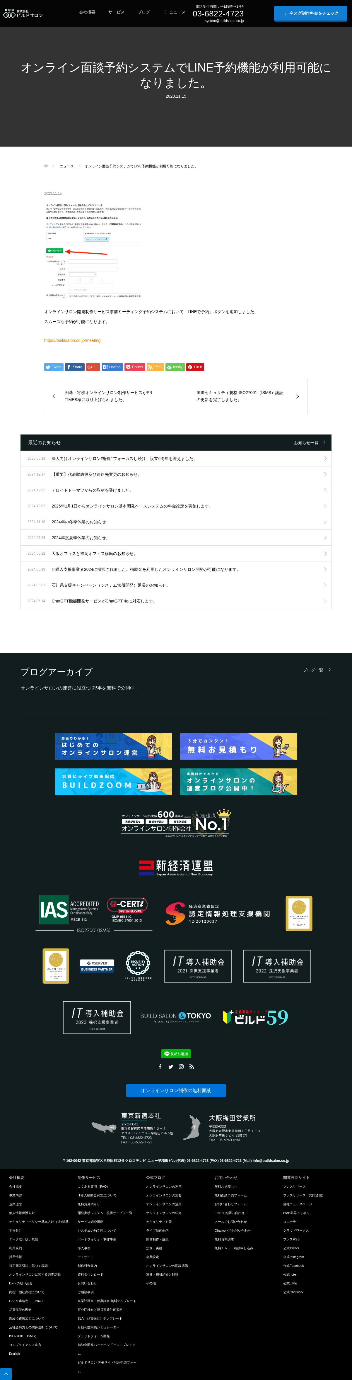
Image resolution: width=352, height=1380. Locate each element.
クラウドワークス (296, 1230)
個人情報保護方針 (22, 1213)
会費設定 (152, 1257)
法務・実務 (154, 1248)
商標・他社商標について (27, 1292)
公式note (289, 1274)
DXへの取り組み (21, 1283)
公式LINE (290, 1283)
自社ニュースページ (297, 1204)
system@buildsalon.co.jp (224, 21)
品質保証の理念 (20, 1309)
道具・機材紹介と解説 (162, 1274)
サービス (116, 12)
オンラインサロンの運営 (164, 1186)
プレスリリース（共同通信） (304, 1195)
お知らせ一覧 (306, 442)
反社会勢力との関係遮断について (33, 1327)
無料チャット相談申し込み (234, 1248)
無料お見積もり (89, 1204)
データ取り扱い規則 (23, 1239)
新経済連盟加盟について (27, 1318)
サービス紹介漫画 (90, 1221)
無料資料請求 (224, 1239)
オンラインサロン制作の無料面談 (176, 1090)
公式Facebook (293, 1265)
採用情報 (15, 1257)
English (14, 1353)
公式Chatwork (293, 1292)
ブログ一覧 (313, 670)
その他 (151, 1283)
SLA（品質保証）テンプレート (100, 1318)
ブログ (144, 12)
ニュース (174, 12)
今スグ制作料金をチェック (311, 13)
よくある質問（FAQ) (93, 1186)
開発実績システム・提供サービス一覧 (105, 1213)
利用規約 (15, 1248)
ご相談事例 (86, 1292)
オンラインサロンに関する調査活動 (35, 1274)
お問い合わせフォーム (231, 1204)
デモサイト (86, 1257)
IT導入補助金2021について (97, 1195)
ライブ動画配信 (157, 1230)
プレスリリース (294, 1186)
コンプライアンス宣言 (25, 1345)
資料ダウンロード (90, 1274)
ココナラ (289, 1221)
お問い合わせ (87, 1283)
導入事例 (84, 1248)
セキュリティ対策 (159, 1221)
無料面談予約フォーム (231, 1195)
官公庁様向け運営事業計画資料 (100, 1309)
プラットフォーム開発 (94, 1336)
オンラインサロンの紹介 (164, 1213)
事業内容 (15, 1195)
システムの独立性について (97, 1230)
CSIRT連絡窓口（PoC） (27, 1301)
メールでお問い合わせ (231, 1221)
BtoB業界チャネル (296, 1213)
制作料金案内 (87, 1265)
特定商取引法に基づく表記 (28, 1265)
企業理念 (15, 1204)
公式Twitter (291, 1248)
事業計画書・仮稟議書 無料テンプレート (107, 1301)
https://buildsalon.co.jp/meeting (72, 340)
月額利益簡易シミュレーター (98, 1327)
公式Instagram (293, 1257)
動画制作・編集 (157, 1239)
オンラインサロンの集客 (164, 1195)
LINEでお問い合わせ (230, 1213)
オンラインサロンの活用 (164, 1204)
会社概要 (87, 12)
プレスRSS (291, 1239)
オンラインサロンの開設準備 (167, 1265)
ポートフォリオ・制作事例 (97, 1239)
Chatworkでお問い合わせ (233, 1230)
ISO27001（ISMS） (23, 1336)
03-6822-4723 (218, 13)
